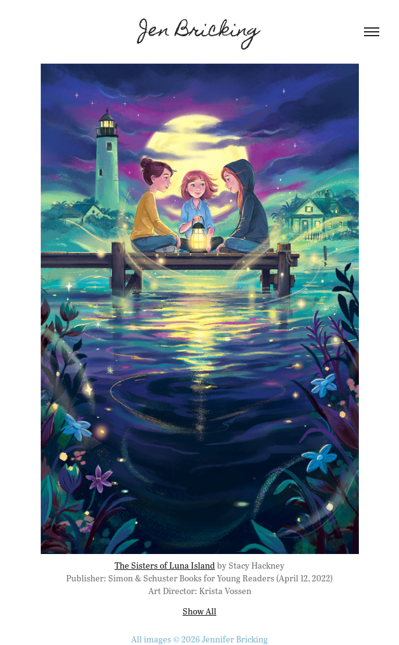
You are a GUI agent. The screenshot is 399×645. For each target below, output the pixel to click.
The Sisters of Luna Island (165, 565)
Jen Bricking (199, 32)
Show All (199, 611)
